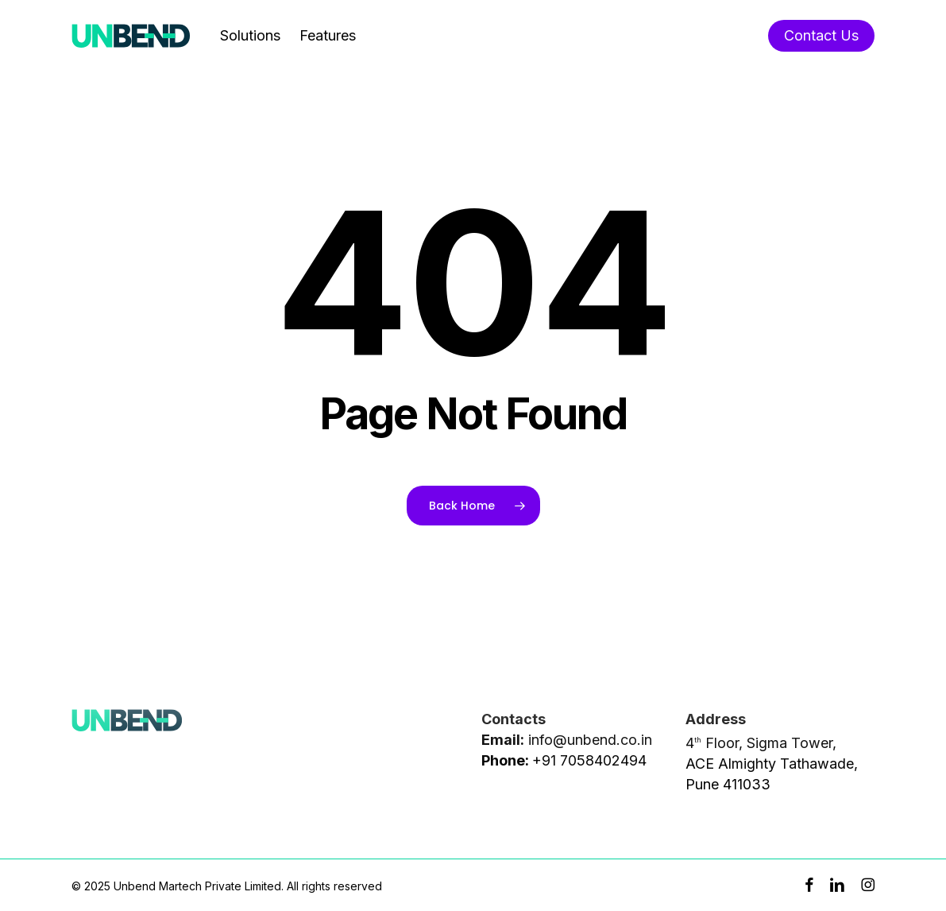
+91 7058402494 (589, 760)
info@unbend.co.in (590, 739)
